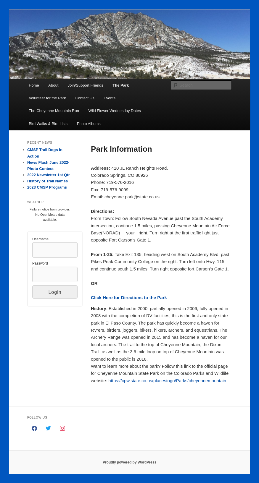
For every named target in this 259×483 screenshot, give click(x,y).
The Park (120, 85)
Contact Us (84, 98)
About (53, 85)
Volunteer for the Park (47, 98)
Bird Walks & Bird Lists (48, 123)
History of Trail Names (47, 181)
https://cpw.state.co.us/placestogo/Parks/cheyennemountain (167, 380)
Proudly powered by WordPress (129, 462)
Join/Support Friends (85, 85)
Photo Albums (89, 123)
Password (40, 263)
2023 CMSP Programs (47, 187)
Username (40, 239)
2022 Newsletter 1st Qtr (48, 175)
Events (109, 98)
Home (34, 85)
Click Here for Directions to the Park (129, 297)
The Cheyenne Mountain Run (54, 110)
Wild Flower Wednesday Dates (114, 110)
